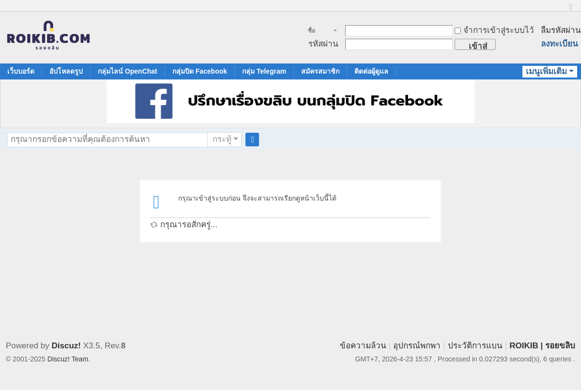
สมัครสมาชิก (320, 71)
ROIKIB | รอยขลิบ (542, 345)
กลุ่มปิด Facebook (199, 71)
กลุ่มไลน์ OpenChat (127, 71)
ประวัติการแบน (475, 345)
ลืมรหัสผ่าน (561, 30)
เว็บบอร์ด (20, 71)
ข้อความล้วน (363, 345)
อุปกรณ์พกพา (417, 345)
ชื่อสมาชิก (317, 31)
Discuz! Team (67, 359)
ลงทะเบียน (559, 43)
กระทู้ (222, 139)
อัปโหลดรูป (66, 71)
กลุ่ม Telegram (264, 71)
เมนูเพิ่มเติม (546, 71)
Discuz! (66, 345)
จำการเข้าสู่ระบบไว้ (494, 30)
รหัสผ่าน (323, 43)
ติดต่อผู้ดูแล (371, 71)
